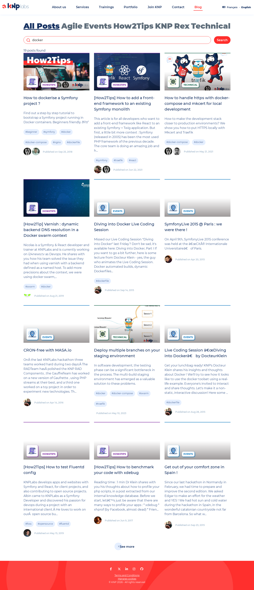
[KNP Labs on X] (119, 569)
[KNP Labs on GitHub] (141, 569)
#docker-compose (36, 143)
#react (132, 161)
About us (59, 7)
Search (222, 41)
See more (127, 547)
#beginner (31, 133)
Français (232, 7)
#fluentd (64, 524)
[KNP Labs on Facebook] (111, 569)
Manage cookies (127, 578)
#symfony (49, 133)
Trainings (106, 7)
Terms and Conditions (127, 575)
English (246, 7)
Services (82, 7)
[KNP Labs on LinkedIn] (126, 569)
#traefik (118, 161)
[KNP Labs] (15, 9)
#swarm (30, 287)
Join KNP (155, 7)
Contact (178, 7)
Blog (198, 7)
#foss (28, 524)
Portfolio (130, 7)
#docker (66, 133)
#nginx (57, 143)
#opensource (45, 524)
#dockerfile (73, 143)
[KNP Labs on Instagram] (134, 569)
